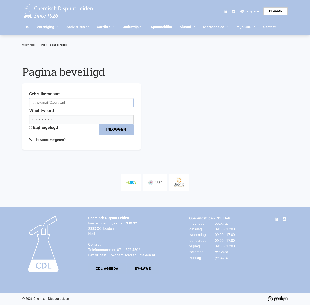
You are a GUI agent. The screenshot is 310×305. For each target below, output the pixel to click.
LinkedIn (225, 11)
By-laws (143, 268)
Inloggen (275, 11)
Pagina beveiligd (57, 44)
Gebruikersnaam (45, 93)
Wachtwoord (41, 110)
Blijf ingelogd (43, 127)
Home (42, 44)
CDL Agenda (107, 268)
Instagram (233, 11)
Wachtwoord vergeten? (47, 140)
